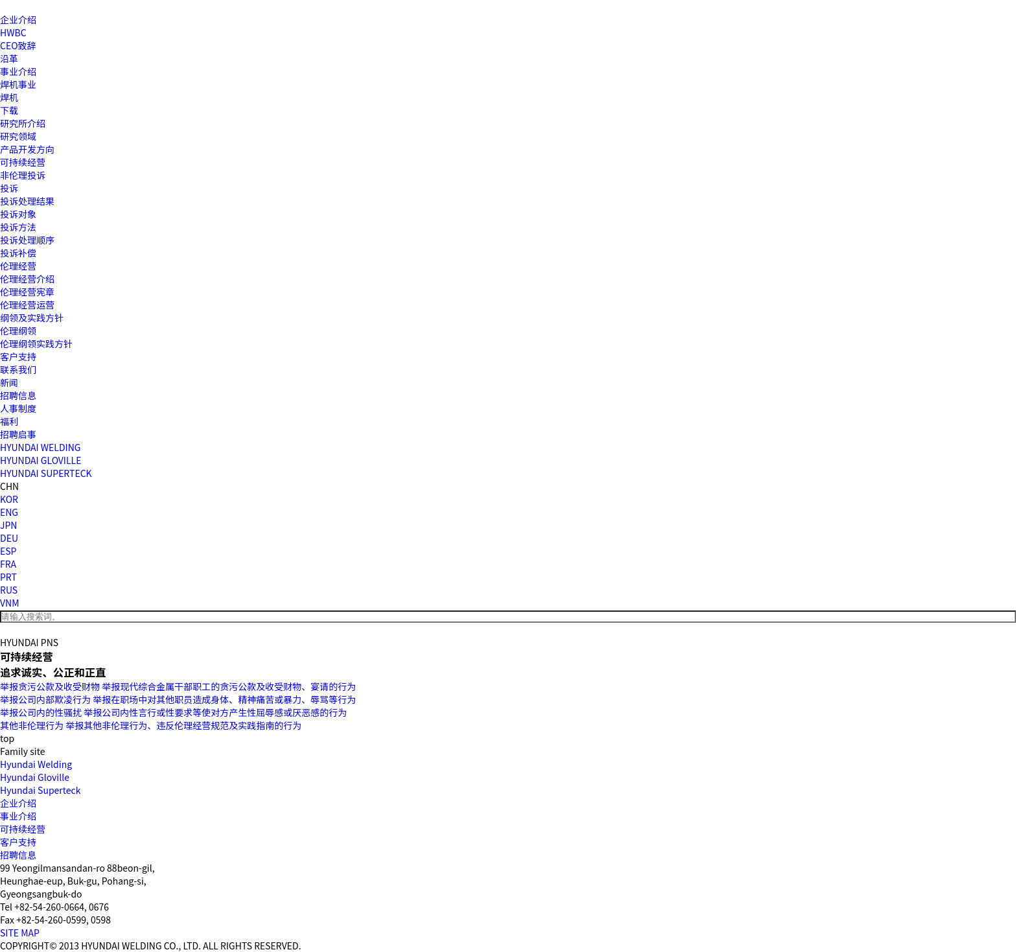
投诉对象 (18, 213)
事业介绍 (18, 71)
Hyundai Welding (36, 764)
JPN (8, 524)
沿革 (9, 58)
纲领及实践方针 (32, 317)
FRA (8, 563)
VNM (9, 602)
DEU (9, 537)
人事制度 (18, 408)
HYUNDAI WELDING (40, 447)
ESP (8, 550)
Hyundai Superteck (40, 790)
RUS (8, 589)
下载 (9, 110)
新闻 (9, 382)
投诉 (9, 187)
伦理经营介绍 (27, 278)
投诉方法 (18, 226)
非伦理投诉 (22, 174)
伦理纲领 (18, 330)
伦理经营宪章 (27, 291)
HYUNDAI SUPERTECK (46, 473)
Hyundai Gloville (34, 777)
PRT (8, 576)
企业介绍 (18, 19)
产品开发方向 (27, 149)
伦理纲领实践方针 (36, 343)
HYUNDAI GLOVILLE (40, 460)
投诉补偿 (18, 252)
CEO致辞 (18, 45)
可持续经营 (22, 162)
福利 (9, 421)
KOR (9, 499)
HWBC (13, 32)
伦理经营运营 (27, 304)
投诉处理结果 (27, 200)
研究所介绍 (22, 123)
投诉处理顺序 (27, 239)
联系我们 (18, 369)
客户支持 (18, 356)
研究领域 (18, 136)
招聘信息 (18, 395)
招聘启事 (18, 434)
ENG (9, 511)
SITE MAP (20, 932)
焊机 (9, 97)
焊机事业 (18, 84)
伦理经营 (18, 265)
